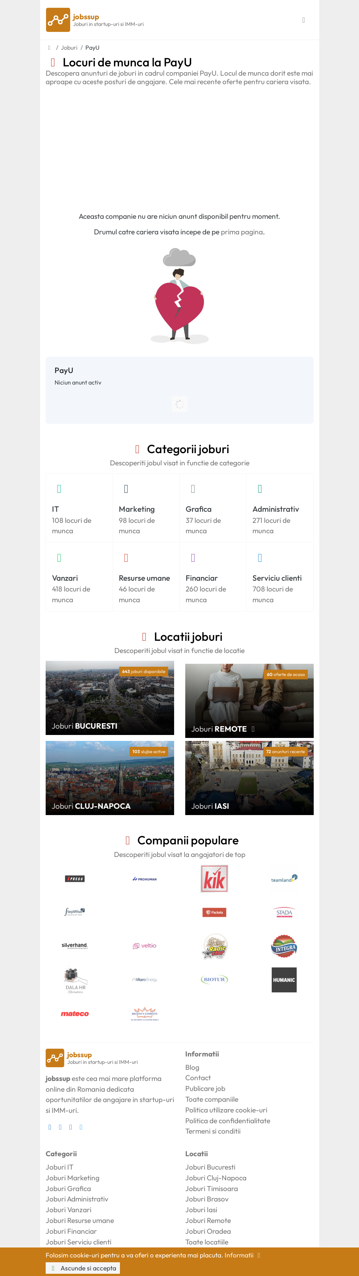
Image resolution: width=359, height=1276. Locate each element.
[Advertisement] (179, 147)
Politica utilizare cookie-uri (226, 1109)
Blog (192, 1067)
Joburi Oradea (208, 1231)
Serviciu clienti (277, 578)
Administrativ (275, 509)
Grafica (199, 509)
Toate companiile (211, 1099)
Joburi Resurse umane (80, 1220)
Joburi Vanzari (68, 1209)
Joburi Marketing (72, 1177)
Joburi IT (60, 1167)
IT (55, 509)
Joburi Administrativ (77, 1198)
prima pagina (242, 231)
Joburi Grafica (68, 1188)
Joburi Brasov (207, 1198)
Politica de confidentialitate (227, 1120)
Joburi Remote (208, 1220)
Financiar (202, 578)
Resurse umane (144, 578)
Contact (198, 1077)
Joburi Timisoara (211, 1188)
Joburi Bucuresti (210, 1167)
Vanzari (65, 578)
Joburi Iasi (201, 1209)
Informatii (244, 1255)
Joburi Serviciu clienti (78, 1241)
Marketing (137, 509)
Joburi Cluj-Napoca (216, 1177)
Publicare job (205, 1088)
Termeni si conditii (213, 1131)
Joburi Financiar (71, 1231)
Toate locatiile (206, 1241)
